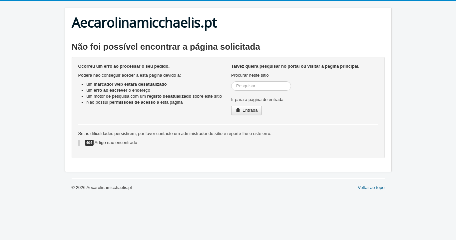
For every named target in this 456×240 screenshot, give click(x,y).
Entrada (246, 110)
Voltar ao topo (371, 187)
